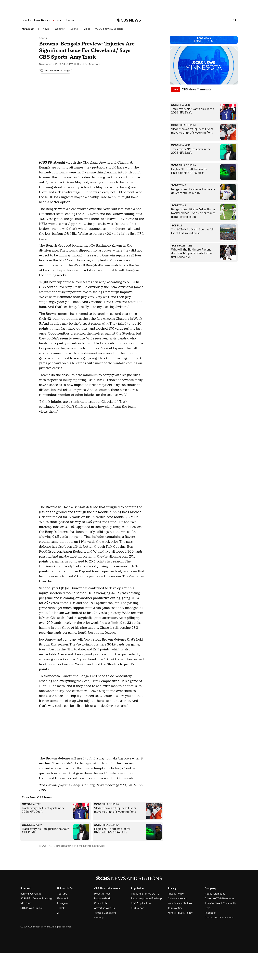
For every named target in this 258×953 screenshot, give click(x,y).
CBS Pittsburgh (52, 162)
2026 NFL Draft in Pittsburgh (36, 898)
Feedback (210, 912)
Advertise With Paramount (220, 898)
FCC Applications (141, 903)
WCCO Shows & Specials (109, 28)
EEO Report (137, 908)
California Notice (177, 898)
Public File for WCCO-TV (145, 893)
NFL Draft (25, 903)
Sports (75, 28)
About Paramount (215, 893)
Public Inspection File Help (146, 898)
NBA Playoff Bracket (31, 908)
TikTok (60, 908)
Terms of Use (175, 908)
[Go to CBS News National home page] (129, 20)
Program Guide (102, 898)
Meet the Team (102, 893)
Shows (71, 20)
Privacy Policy (176, 893)
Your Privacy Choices (180, 903)
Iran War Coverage (30, 893)
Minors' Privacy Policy (180, 912)
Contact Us (100, 903)
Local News (42, 20)
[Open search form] (234, 20)
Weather (60, 28)
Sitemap (98, 917)
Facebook (63, 898)
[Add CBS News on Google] (55, 71)
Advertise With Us (104, 908)
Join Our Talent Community (220, 903)
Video (87, 28)
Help (207, 908)
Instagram (62, 903)
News (47, 28)
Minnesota (28, 29)
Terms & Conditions (105, 912)
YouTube (62, 893)
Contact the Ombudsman (219, 917)
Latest (26, 20)
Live (57, 20)
